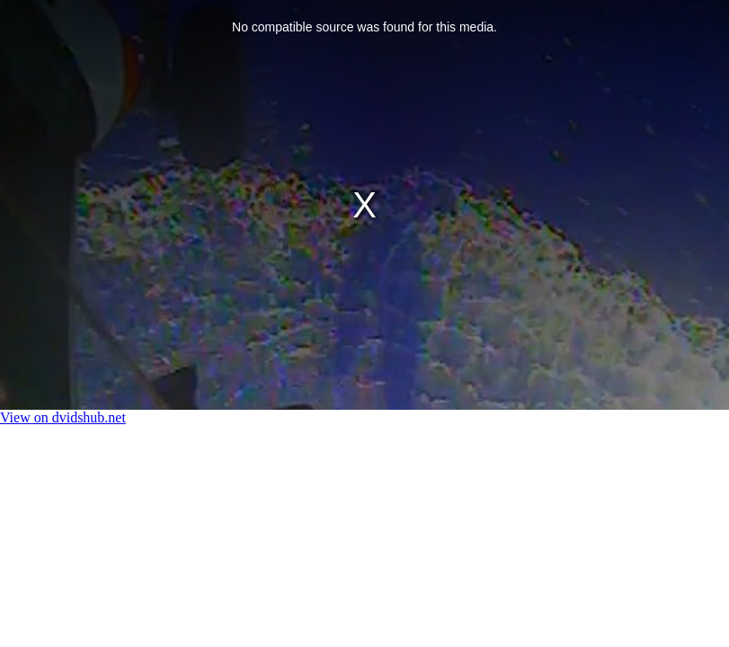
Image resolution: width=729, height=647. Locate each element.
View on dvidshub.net (63, 417)
